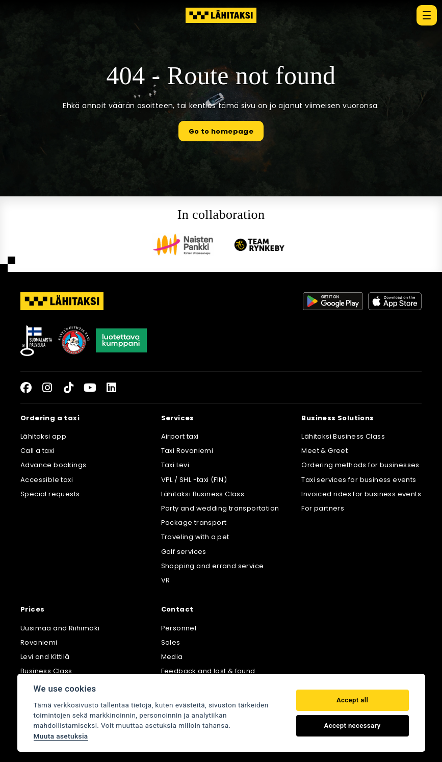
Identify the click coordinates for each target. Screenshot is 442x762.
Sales (170, 642)
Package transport (194, 522)
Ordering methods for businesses (360, 465)
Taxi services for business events (358, 480)
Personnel (179, 628)
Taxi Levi (175, 465)
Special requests (50, 494)
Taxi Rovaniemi (187, 450)
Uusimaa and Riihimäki (59, 628)
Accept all (352, 700)
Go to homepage (221, 131)
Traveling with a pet (195, 537)
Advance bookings (53, 465)
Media (172, 657)
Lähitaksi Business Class (203, 494)
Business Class (46, 671)
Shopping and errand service (212, 566)
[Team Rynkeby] (259, 245)
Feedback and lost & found (208, 671)
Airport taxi (180, 436)
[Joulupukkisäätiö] (74, 340)
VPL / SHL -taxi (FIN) (194, 480)
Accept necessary (352, 725)
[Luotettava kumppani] (121, 340)
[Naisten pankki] (183, 244)
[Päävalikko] (426, 15)
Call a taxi (37, 450)
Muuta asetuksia (61, 736)
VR (165, 580)
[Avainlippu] (36, 340)
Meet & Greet (324, 450)
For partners (322, 508)
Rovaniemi (39, 642)
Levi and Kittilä (44, 657)
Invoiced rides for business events (361, 494)
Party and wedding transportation (220, 508)
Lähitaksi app (43, 436)
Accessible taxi (46, 480)
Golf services (183, 551)
